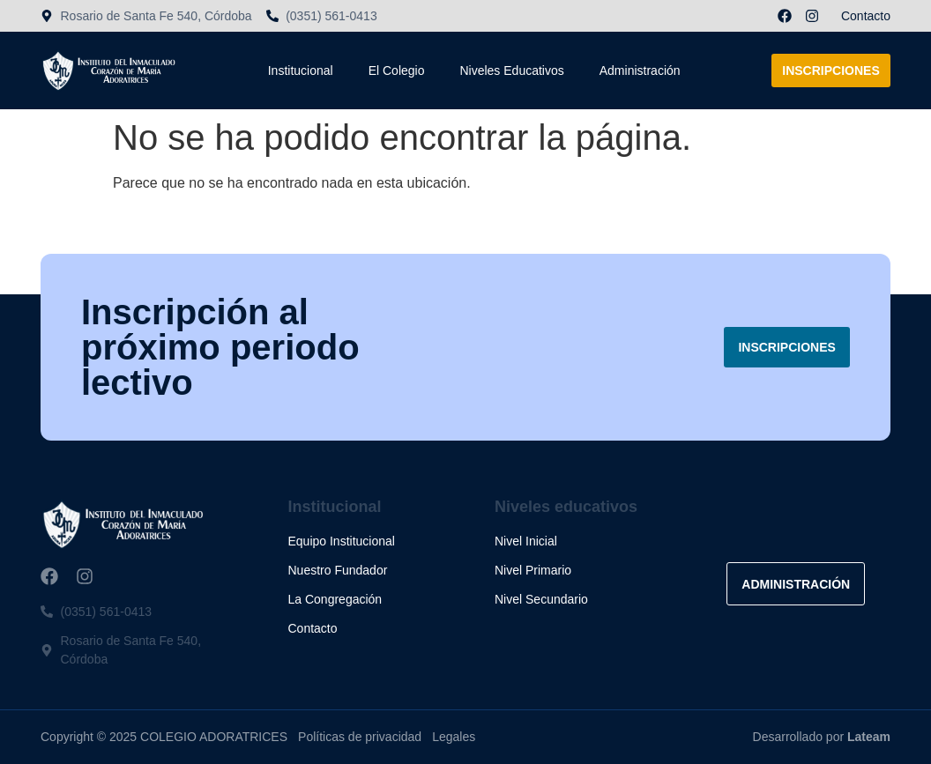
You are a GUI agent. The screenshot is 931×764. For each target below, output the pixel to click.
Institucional (300, 70)
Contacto (865, 16)
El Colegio (397, 70)
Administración (640, 70)
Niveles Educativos (511, 70)
